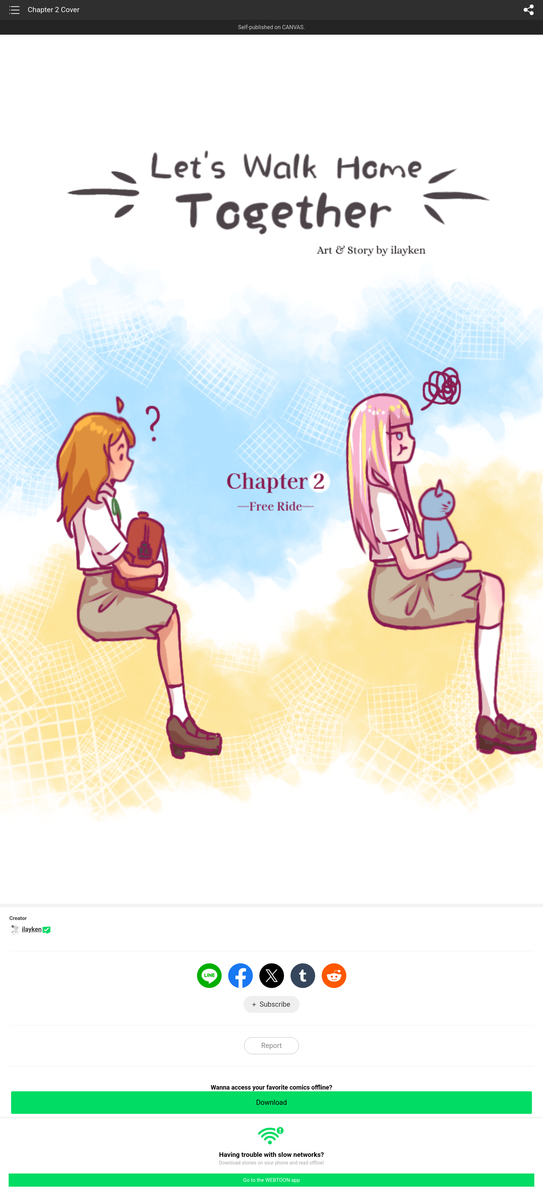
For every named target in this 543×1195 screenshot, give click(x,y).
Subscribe (275, 1004)
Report (271, 1045)
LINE (209, 975)
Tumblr (303, 975)
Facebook (240, 975)
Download (271, 1102)
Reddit (334, 975)
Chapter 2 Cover (54, 10)
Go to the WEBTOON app (271, 1180)
